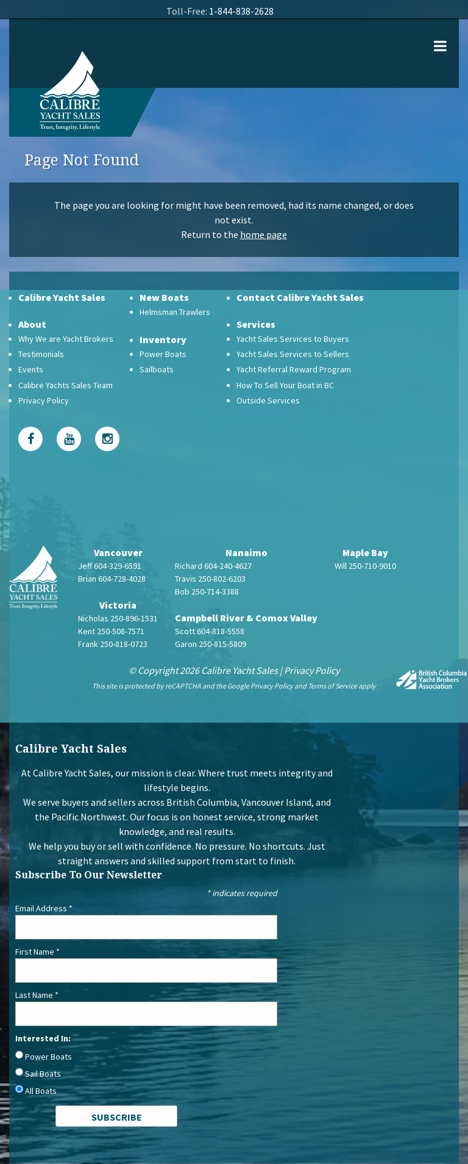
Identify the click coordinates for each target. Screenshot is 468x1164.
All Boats (41, 1090)
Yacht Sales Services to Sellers (292, 354)
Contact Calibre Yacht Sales (300, 297)
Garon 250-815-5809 (210, 643)
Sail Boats (43, 1073)
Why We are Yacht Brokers (65, 338)
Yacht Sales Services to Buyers (292, 338)
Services (255, 324)
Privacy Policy (43, 400)
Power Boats (163, 354)
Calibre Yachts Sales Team (65, 385)
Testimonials (41, 354)
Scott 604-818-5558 (209, 631)
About (32, 324)
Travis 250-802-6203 (210, 578)
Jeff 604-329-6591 (109, 565)
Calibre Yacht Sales (61, 297)
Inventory (163, 339)
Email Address (44, 908)
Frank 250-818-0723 (112, 643)
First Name (37, 951)
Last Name (36, 994)
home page (263, 234)
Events (30, 369)
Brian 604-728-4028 (112, 578)
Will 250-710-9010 (365, 565)
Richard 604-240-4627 (213, 565)
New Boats (164, 297)
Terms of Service (332, 685)
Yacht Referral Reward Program (293, 369)
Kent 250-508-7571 (111, 631)
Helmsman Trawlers (175, 311)
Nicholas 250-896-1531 (118, 618)
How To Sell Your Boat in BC (285, 385)
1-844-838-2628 (241, 11)
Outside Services (268, 400)
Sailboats (157, 369)
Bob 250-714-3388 (207, 591)
